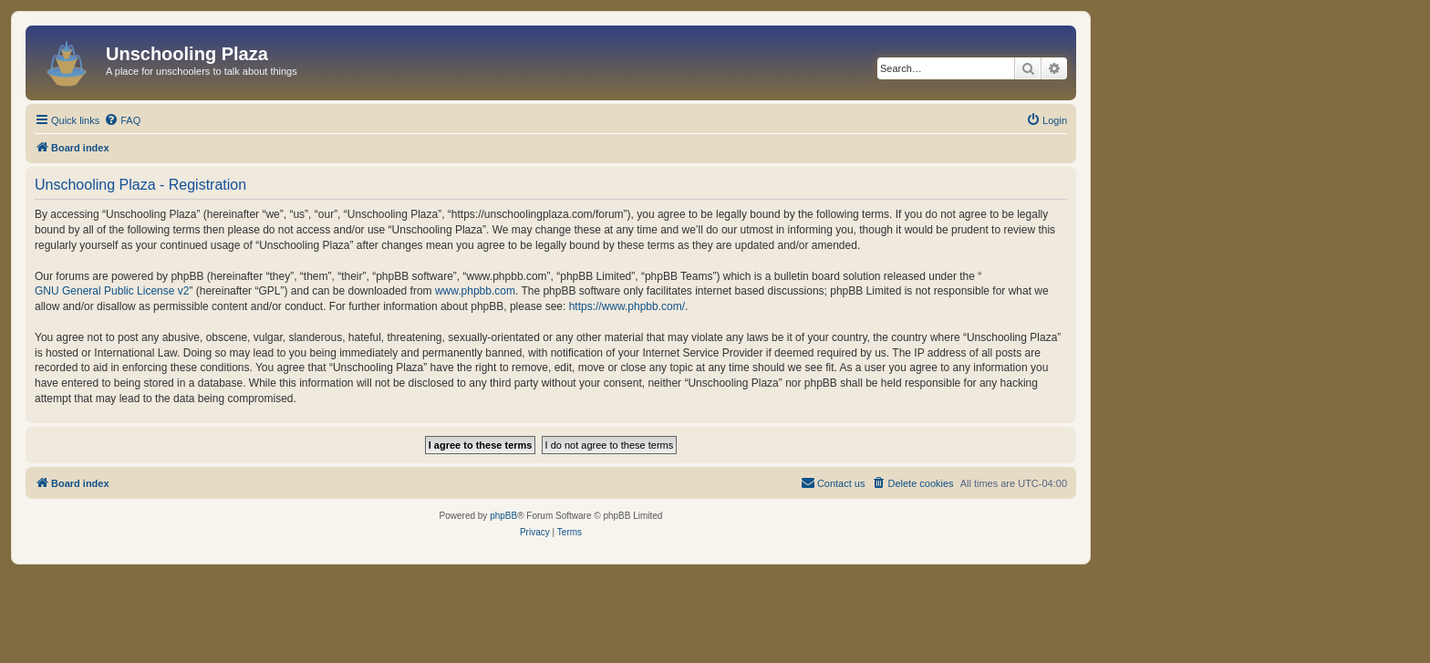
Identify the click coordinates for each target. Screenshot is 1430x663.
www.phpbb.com (475, 291)
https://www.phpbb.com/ (627, 306)
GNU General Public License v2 (112, 291)
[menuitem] (122, 120)
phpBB (503, 516)
